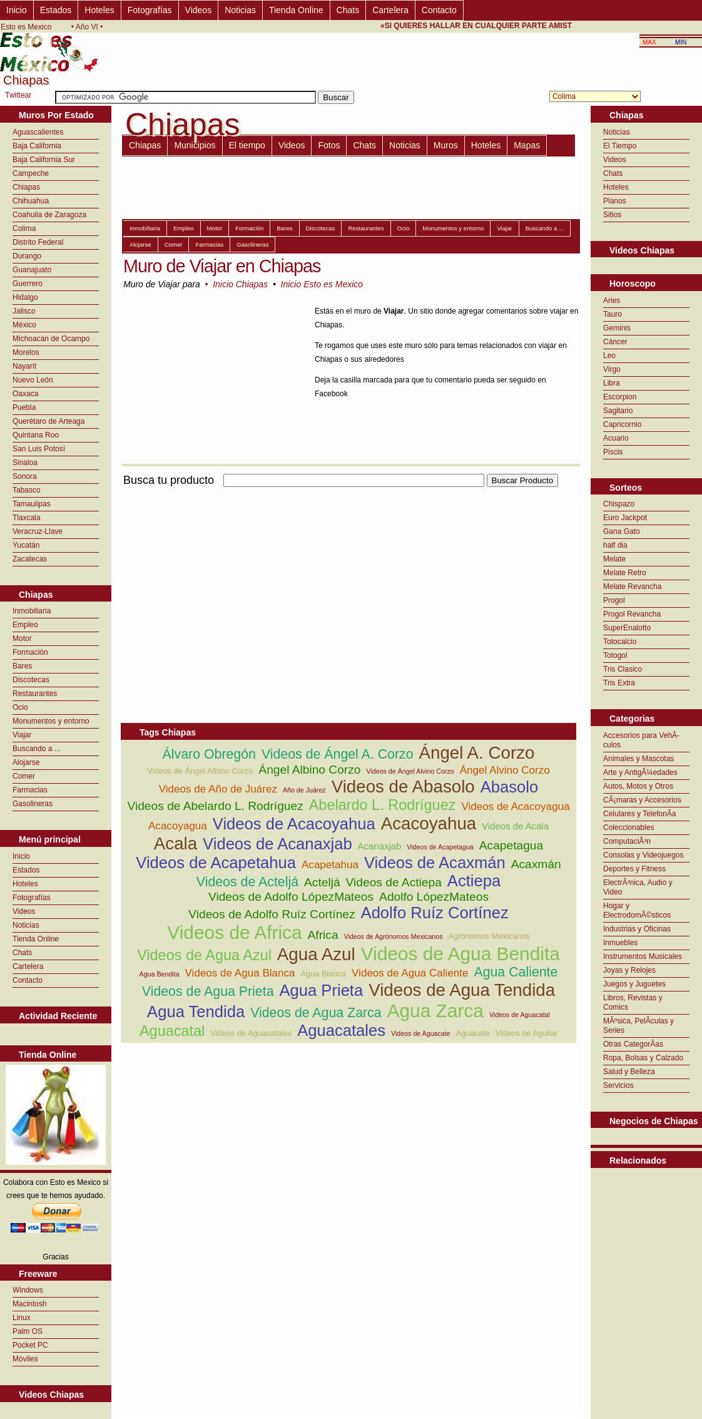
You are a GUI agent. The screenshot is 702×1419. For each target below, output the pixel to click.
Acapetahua (330, 865)
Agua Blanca (324, 973)
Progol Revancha (632, 614)
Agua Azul (316, 954)
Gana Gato (621, 531)
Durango (27, 256)
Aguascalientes (38, 132)
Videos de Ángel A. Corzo (338, 754)
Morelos (26, 352)
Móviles (25, 1359)
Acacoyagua (177, 826)
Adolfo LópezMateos (434, 896)
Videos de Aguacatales (251, 1033)
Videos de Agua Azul (204, 955)
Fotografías (150, 10)
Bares (22, 666)
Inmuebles (620, 942)
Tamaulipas (32, 503)
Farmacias (30, 790)
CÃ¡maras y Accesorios (642, 800)
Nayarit (24, 366)
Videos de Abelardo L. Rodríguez (215, 805)
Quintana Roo (36, 435)
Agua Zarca (435, 1010)
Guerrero (28, 283)
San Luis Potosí (39, 448)
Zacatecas (30, 559)
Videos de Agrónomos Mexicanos (393, 936)
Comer (24, 776)
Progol (614, 600)
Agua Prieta (321, 990)
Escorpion (619, 396)
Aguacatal (172, 1031)
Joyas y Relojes (629, 970)
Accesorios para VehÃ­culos (641, 740)
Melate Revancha (632, 586)
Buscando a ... (37, 748)
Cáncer (615, 341)
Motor (22, 638)
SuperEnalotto (627, 627)
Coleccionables (628, 827)
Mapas (527, 145)
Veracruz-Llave (38, 531)
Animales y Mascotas (638, 758)
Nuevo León (33, 380)
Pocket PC (30, 1345)
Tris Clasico (622, 669)
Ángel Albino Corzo (309, 769)
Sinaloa (25, 462)
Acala (175, 843)
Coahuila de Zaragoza (49, 214)
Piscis (613, 452)
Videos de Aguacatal (519, 1014)
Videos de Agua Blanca (240, 973)
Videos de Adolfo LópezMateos (291, 896)
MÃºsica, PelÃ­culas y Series (638, 1026)
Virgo (612, 369)
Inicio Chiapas (240, 284)
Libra (611, 383)
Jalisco (24, 311)
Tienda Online (296, 10)
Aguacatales (341, 1030)
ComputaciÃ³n (627, 841)
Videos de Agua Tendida (462, 990)
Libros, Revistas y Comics (633, 1002)
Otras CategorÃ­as (633, 1044)
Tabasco (27, 490)
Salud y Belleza (629, 1071)
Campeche (31, 173)
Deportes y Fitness (634, 868)
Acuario (616, 438)
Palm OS (28, 1331)
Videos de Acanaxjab (277, 844)
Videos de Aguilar (526, 1033)
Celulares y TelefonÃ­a (639, 813)
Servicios (618, 1085)
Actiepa (474, 880)
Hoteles (99, 10)
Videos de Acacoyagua (515, 806)
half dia (615, 545)
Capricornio (622, 424)
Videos (198, 10)
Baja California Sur (44, 159)
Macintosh (30, 1303)
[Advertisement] (267, 577)
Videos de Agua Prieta (208, 991)
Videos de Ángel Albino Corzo (200, 771)
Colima (24, 228)
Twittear (18, 95)
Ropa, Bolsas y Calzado (643, 1057)
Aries (611, 300)
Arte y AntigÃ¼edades (640, 772)
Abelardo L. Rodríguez (382, 805)
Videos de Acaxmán (435, 862)
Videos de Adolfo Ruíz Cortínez (271, 914)
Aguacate (473, 1033)
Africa (323, 934)
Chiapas (26, 187)
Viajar (22, 734)
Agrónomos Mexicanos (489, 936)
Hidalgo (25, 297)
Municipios (194, 145)
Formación (30, 652)
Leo (609, 355)
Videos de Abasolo (403, 786)
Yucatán (26, 545)
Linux (22, 1317)
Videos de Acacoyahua (294, 823)
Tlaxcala (27, 517)
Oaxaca (25, 393)
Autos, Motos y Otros (638, 786)
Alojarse (26, 762)
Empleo (25, 624)
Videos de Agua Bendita (460, 953)
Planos (614, 201)
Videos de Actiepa (394, 882)
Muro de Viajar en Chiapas (221, 266)
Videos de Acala (515, 826)
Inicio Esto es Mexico (322, 284)
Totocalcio (619, 641)
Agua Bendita (160, 974)
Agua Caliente (515, 972)
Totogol (615, 655)
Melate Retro (624, 572)
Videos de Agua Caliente (410, 973)
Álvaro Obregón (209, 754)
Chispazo (618, 503)
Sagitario (618, 410)
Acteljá (322, 882)
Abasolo (510, 787)
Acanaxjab (380, 846)
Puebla (24, 407)
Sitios (612, 214)
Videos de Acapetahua (216, 862)
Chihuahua (31, 201)
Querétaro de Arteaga (48, 421)
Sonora (25, 476)
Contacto (439, 10)
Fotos (329, 145)
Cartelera (390, 10)
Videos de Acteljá (247, 881)
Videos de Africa (234, 932)
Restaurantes (35, 693)
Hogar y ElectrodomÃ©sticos (637, 910)
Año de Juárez (304, 790)
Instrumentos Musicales (642, 956)
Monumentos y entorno (51, 721)
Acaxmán (536, 864)
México (24, 324)
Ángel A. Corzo (477, 752)
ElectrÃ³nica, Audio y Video (638, 887)
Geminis (617, 328)
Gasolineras (33, 803)
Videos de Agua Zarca (315, 1012)
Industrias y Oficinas (637, 929)
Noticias (240, 10)
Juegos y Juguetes (634, 984)
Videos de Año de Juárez (218, 789)
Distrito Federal (38, 242)
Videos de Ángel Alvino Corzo (410, 771)
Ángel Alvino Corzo (505, 770)
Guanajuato (32, 269)
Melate (614, 559)
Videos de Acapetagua (440, 847)
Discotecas (31, 679)
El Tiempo (619, 145)
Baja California (37, 145)
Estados (56, 10)
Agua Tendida (196, 1011)
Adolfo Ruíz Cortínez (435, 912)
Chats (348, 10)
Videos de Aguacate (420, 1033)
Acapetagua (511, 845)
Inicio (16, 10)
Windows (28, 1290)
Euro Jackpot (625, 517)
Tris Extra (619, 683)
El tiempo (247, 145)
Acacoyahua (429, 823)
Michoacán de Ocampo (51, 338)
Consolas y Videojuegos (643, 855)
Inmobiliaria (32, 611)
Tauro (612, 314)
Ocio (20, 707)
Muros (446, 145)
